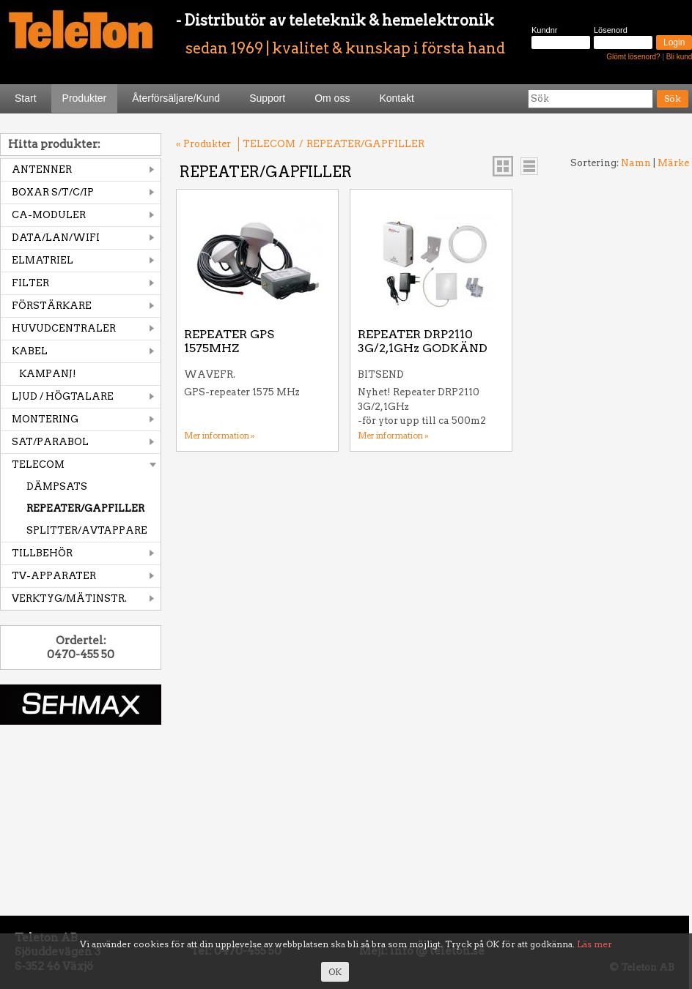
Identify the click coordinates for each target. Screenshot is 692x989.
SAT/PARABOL (50, 441)
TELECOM (38, 464)
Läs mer (594, 943)
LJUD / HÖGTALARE (63, 396)
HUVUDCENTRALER (64, 328)
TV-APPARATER (54, 575)
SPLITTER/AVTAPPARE (86, 530)
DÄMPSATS (56, 486)
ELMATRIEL (42, 260)
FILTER (30, 282)
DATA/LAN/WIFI (56, 237)
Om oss (332, 98)
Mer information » (219, 435)
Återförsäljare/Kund (176, 98)
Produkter (84, 98)
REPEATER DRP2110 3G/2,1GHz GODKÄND (422, 341)
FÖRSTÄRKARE (52, 305)
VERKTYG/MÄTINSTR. (69, 598)
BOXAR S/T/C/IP (53, 192)
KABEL (30, 351)
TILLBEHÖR (42, 553)
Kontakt (396, 98)
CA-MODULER (49, 214)
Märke (673, 162)
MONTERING (45, 419)
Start (26, 98)
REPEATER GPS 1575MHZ (229, 341)
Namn (636, 162)
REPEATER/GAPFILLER (85, 508)
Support (267, 98)
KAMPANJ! (47, 373)
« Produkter (203, 143)
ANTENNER (42, 169)
